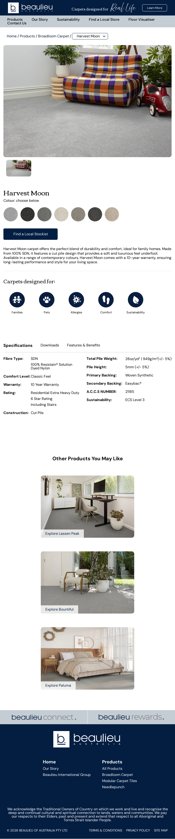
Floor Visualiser (142, 19)
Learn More (154, 8)
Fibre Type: (13, 359)
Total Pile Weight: (102, 359)
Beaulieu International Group (67, 774)
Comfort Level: (16, 377)
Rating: (9, 393)
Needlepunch (113, 787)
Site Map (161, 831)
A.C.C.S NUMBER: (101, 392)
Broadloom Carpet (53, 36)
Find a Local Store (104, 19)
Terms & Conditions (105, 831)
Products (15, 19)
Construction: (15, 413)
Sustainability (68, 19)
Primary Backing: (102, 376)
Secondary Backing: (104, 384)
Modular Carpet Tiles (119, 780)
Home (12, 36)
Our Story (40, 19)
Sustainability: (99, 400)
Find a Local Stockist (30, 234)
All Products (112, 768)
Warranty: (12, 385)
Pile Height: (97, 368)
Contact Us (16, 23)
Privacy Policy (138, 831)
